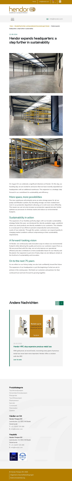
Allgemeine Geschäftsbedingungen (22, 475)
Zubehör (12, 411)
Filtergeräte (13, 395)
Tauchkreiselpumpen (16, 390)
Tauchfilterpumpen (15, 398)
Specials (12, 403)
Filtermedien (13, 408)
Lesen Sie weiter (17, 360)
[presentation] (57, 303)
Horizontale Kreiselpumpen (18, 393)
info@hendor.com (56, 19)
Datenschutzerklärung (17, 478)
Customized (13, 406)
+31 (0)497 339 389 (17, 427)
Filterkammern (14, 401)
